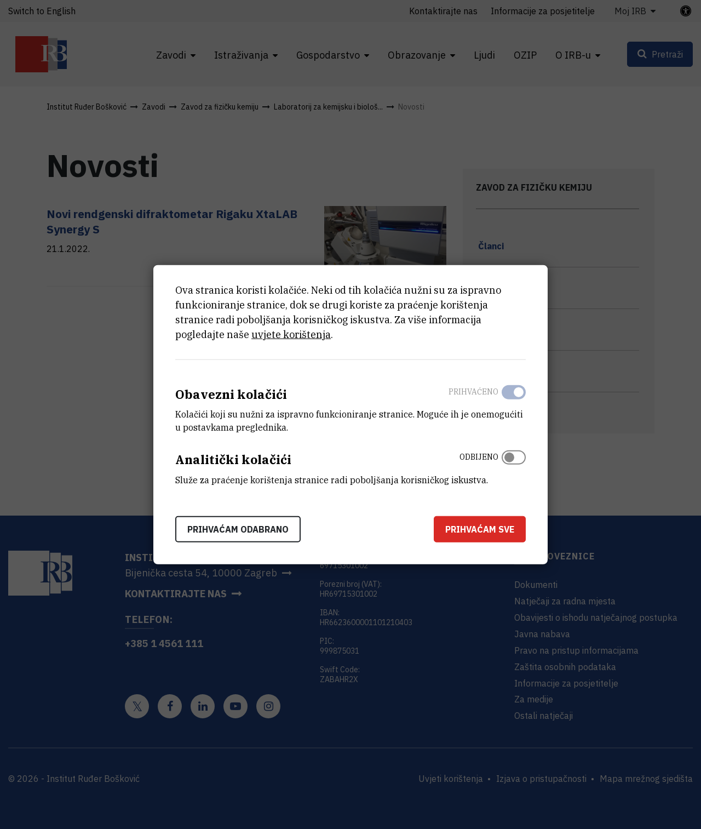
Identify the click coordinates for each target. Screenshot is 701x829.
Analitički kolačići (233, 459)
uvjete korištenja (291, 334)
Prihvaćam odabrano (238, 529)
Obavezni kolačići (231, 394)
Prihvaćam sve (479, 529)
